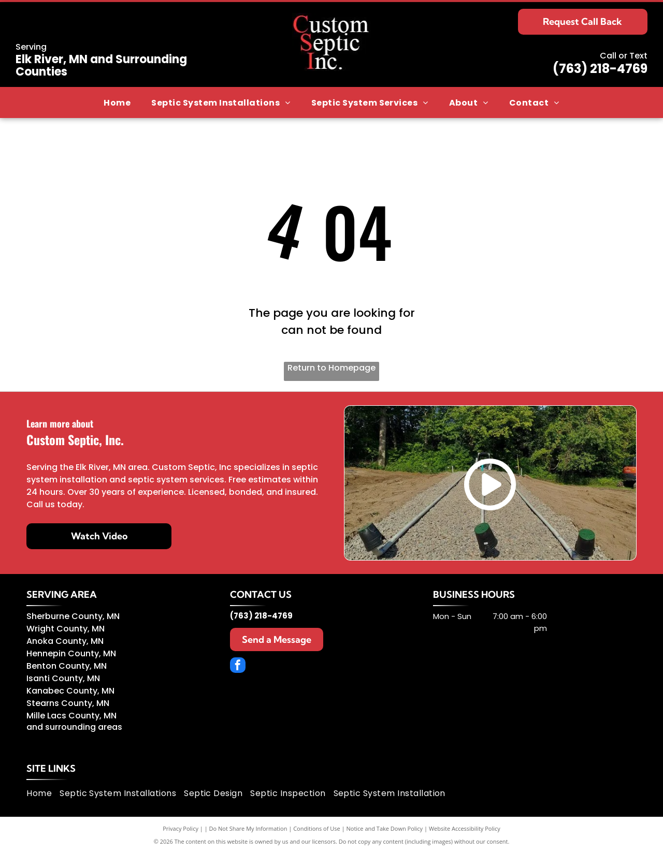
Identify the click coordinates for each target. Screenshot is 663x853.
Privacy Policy (180, 828)
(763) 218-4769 (600, 68)
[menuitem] (117, 103)
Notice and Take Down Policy (385, 828)
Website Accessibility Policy (464, 828)
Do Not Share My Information (248, 828)
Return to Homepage (331, 368)
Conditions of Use (316, 828)
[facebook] (238, 666)
